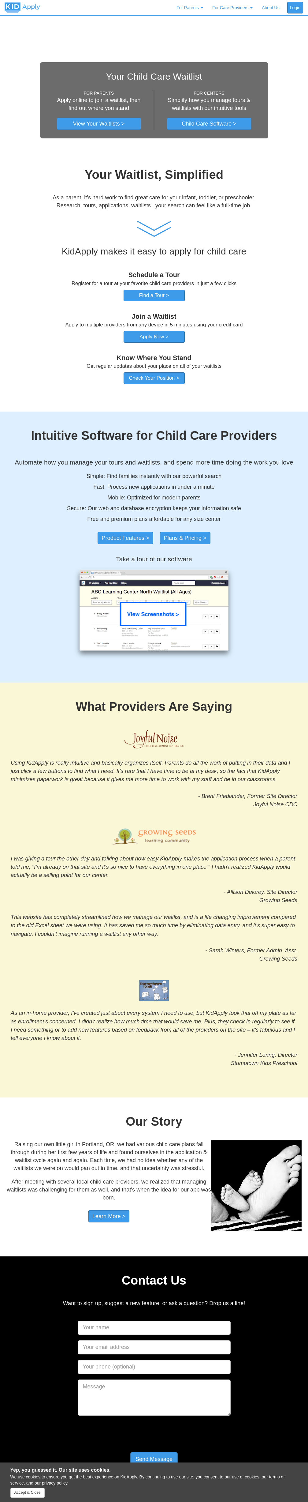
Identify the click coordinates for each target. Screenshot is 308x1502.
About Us (271, 7)
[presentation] (154, 1433)
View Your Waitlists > (98, 124)
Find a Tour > (154, 295)
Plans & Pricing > (185, 538)
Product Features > (125, 538)
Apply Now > (154, 337)
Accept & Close (27, 1492)
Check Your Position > (154, 378)
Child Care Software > (209, 124)
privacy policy (54, 1483)
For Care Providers (232, 7)
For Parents (189, 7)
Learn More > (109, 1216)
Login (295, 7)
